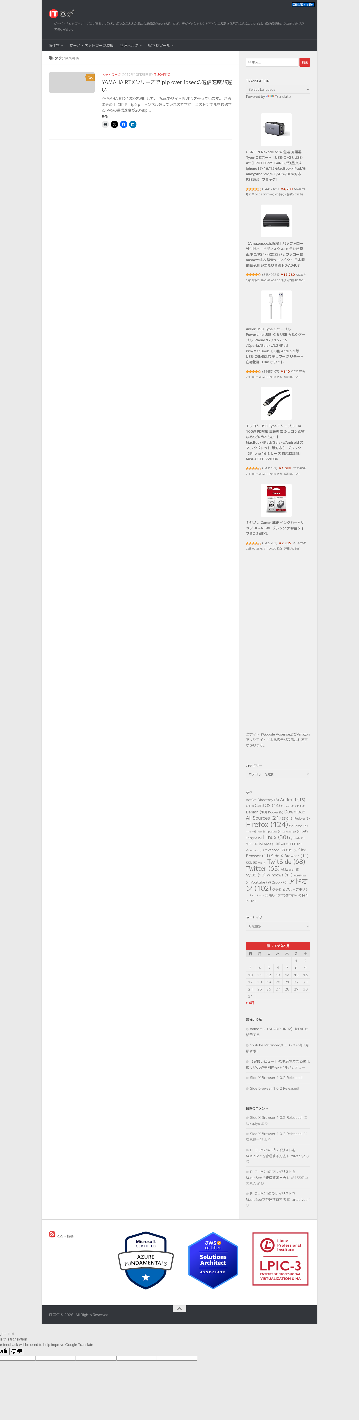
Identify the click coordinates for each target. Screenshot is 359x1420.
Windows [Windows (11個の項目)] (280, 875)
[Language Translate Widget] (278, 89)
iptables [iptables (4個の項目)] (274, 831)
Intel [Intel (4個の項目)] (251, 831)
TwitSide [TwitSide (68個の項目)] (286, 861)
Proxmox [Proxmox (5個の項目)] (255, 850)
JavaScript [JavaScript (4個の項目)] (292, 831)
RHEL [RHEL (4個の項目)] (291, 850)
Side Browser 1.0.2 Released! (274, 1088)
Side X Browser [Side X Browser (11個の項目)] (290, 855)
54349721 (270, 274)
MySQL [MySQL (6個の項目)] (272, 843)
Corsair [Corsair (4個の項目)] (287, 806)
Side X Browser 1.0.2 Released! (276, 1077)
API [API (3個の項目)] (250, 806)
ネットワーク (111, 74)
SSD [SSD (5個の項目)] (251, 862)
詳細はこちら (294, 194)
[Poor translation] (16, 1351)
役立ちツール (159, 45)
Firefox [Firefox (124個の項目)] (267, 824)
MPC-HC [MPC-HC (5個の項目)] (254, 844)
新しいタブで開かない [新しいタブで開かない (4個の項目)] (285, 895)
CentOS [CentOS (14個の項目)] (267, 805)
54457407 (270, 371)
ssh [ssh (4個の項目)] (262, 863)
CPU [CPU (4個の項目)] (300, 806)
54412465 (270, 189)
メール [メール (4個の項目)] (262, 895)
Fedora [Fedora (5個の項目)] (302, 818)
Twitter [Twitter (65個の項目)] (263, 868)
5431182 (269, 468)
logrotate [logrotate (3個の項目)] (297, 838)
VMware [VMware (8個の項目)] (290, 869)
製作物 (54, 45)
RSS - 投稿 (61, 1236)
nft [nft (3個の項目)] (285, 844)
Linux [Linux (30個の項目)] (275, 836)
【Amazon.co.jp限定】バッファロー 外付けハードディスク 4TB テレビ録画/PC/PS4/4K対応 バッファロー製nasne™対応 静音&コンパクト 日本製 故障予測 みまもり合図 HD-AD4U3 (275, 254)
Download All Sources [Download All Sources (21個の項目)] (275, 814)
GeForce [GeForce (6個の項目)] (298, 825)
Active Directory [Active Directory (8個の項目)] (262, 799)
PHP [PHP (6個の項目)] (296, 843)
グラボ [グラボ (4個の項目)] (278, 889)
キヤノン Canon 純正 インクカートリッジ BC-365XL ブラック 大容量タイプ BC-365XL (275, 528)
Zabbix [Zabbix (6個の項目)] (280, 882)
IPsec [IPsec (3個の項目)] (262, 831)
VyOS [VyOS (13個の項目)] (256, 875)
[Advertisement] (278, 649)
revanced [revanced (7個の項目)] (275, 849)
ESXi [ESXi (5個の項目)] (288, 818)
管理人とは (129, 45)
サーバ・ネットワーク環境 (92, 45)
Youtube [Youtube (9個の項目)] (260, 882)
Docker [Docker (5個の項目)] (275, 812)
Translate (278, 96)
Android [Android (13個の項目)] (292, 799)
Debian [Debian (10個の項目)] (256, 812)
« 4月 (250, 1002)
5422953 (269, 543)
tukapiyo (162, 74)
